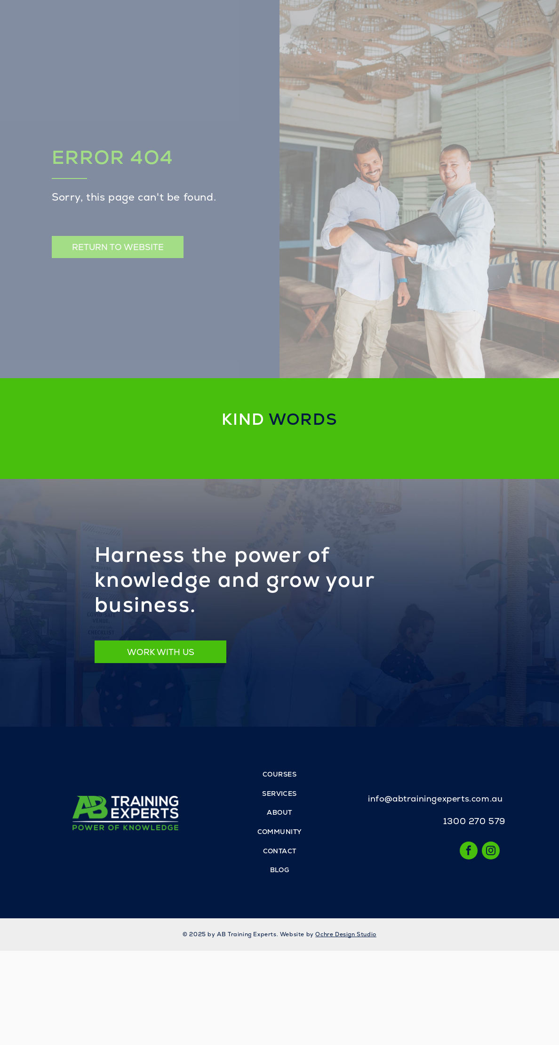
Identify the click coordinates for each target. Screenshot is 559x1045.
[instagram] (491, 852)
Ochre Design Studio (345, 934)
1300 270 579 (474, 821)
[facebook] (469, 852)
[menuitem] (279, 775)
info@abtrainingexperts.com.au (435, 798)
